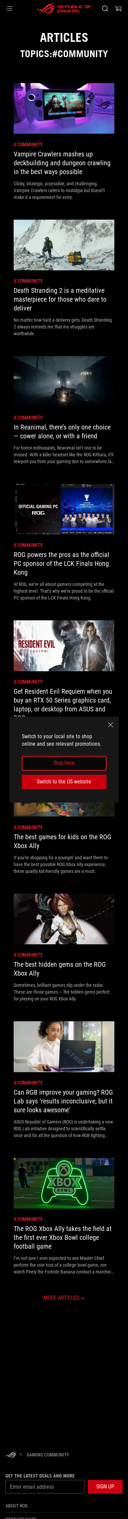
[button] (9, 8)
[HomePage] (10, 1455)
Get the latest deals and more (40, 1476)
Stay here (64, 763)
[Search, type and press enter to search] (105, 8)
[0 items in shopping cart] (118, 8)
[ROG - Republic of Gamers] (64, 8)
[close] (110, 725)
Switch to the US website (64, 781)
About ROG (16, 1505)
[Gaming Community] (48, 1454)
